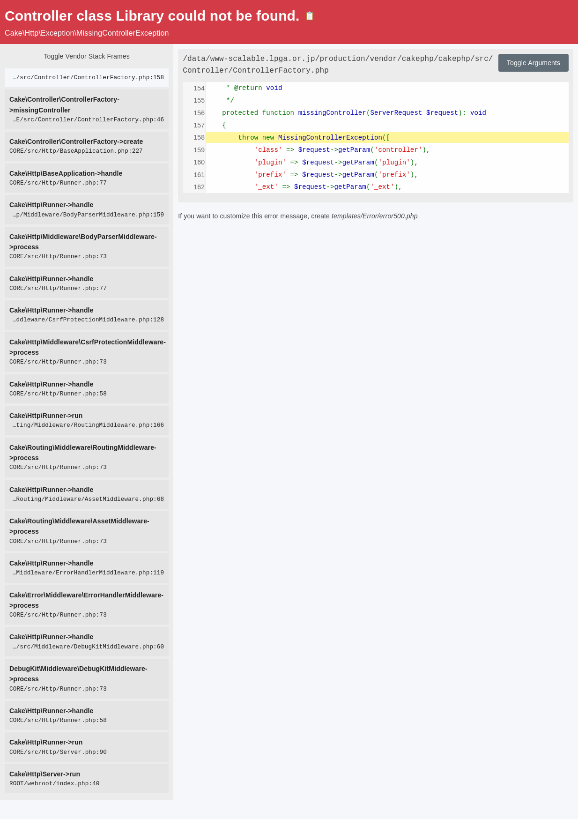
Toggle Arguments (533, 63)
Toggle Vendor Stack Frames (86, 56)
